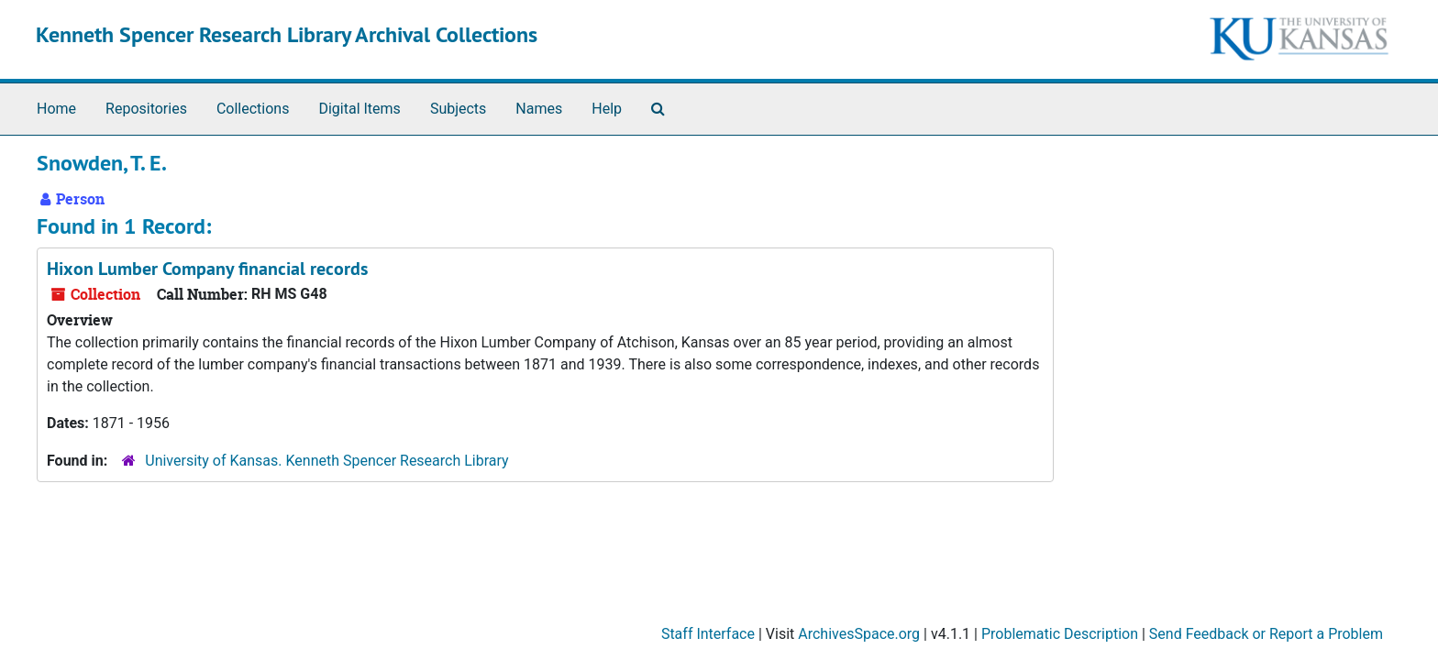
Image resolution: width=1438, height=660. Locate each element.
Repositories (146, 108)
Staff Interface (708, 634)
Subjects (458, 108)
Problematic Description (1059, 634)
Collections (253, 108)
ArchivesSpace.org (859, 634)
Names (538, 108)
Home (56, 108)
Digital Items (359, 108)
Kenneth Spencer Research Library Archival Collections (286, 34)
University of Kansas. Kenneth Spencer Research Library (326, 460)
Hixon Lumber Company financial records (207, 268)
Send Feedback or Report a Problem (1266, 634)
